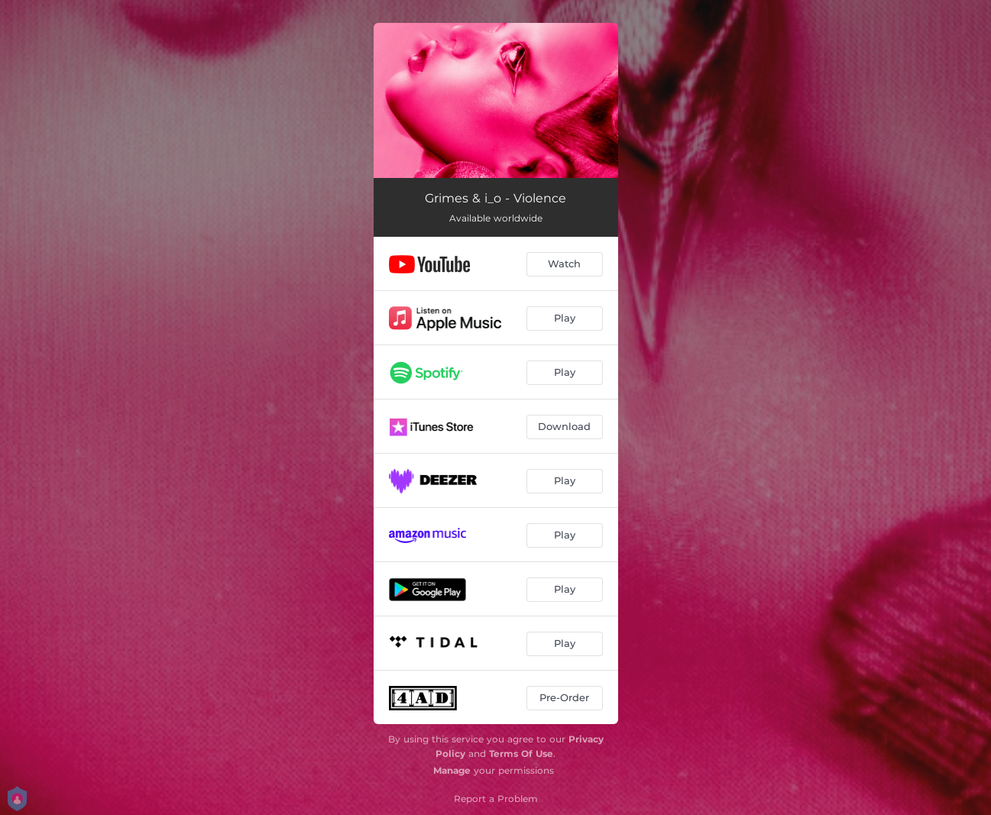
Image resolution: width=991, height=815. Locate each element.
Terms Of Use (521, 753)
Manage (452, 770)
